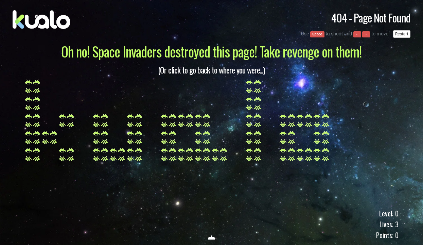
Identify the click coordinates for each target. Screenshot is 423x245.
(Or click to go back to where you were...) (211, 70)
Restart (401, 34)
